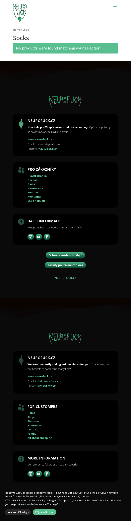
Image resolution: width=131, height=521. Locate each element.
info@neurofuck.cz (47, 381)
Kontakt (32, 192)
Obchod (32, 180)
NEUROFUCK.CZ (65, 278)
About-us (33, 421)
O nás (31, 184)
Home (16, 29)
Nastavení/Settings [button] (17, 512)
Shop (30, 417)
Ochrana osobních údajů (65, 255)
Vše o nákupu (36, 201)
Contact (32, 429)
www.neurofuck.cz (39, 139)
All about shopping (39, 438)
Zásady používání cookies (65, 265)
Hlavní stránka (37, 176)
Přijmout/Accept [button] (44, 512)
